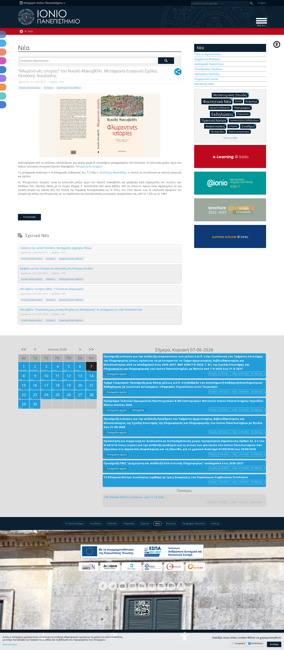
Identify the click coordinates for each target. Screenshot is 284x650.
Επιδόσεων (257, 643)
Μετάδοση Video (204, 84)
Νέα (30, 31)
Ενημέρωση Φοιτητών (207, 59)
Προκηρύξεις (218, 131)
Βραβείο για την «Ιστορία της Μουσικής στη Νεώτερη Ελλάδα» (56, 268)
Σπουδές (112, 523)
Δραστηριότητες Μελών (69, 87)
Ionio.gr (215, 523)
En (262, 3)
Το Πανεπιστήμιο (74, 523)
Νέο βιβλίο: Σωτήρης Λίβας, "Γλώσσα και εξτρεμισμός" (52, 289)
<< (23, 349)
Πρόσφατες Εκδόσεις (207, 74)
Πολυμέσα (138, 410)
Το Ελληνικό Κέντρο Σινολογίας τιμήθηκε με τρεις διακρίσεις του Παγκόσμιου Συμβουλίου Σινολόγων (176, 477)
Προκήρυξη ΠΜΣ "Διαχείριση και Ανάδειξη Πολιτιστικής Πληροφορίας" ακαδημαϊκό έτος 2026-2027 (173, 463)
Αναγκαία (240, 643)
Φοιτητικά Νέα (218, 101)
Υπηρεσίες (129, 523)
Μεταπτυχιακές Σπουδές (231, 95)
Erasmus (252, 101)
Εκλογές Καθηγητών (220, 107)
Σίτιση (239, 101)
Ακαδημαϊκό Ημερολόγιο (209, 64)
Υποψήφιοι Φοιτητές (193, 523)
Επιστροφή (29, 216)
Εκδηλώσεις (223, 114)
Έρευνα (145, 523)
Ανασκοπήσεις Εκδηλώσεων (245, 120)
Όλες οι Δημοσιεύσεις (208, 54)
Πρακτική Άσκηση (215, 120)
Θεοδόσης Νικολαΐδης (112, 172)
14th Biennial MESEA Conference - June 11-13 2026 (134, 497)
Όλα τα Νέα (230, 138)
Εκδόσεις (48, 87)
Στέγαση (234, 126)
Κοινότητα (95, 523)
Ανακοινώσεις (216, 126)
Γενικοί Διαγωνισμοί (239, 131)
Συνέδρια (249, 126)
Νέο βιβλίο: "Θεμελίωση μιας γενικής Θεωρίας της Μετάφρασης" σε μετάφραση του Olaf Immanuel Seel (81, 309)
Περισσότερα (10, 644)
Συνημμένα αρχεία (117, 374)
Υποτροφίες (243, 107)
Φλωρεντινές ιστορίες (89, 166)
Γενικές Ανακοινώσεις (29, 87)
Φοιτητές (171, 523)
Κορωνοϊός (243, 114)
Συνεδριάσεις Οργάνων (208, 69)
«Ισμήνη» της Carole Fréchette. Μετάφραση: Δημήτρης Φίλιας (55, 248)
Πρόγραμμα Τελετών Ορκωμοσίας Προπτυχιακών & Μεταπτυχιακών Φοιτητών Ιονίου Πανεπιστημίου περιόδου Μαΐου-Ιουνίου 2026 (183, 403)
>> (91, 349)
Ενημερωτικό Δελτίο (206, 79)
